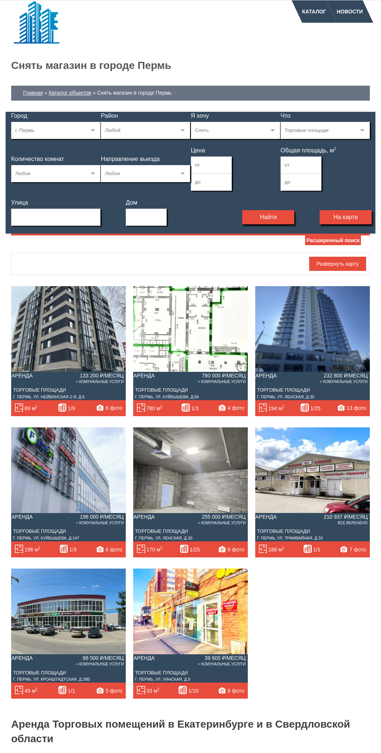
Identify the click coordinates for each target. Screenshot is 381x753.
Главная (33, 93)
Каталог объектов (70, 93)
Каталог (314, 12)
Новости (350, 12)
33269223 (55, 130)
